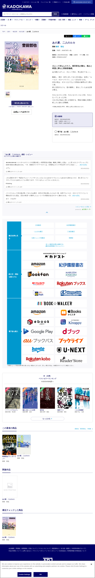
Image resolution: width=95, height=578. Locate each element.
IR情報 (18, 544)
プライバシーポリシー (39, 547)
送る (87, 36)
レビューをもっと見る (82, 206)
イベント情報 (89, 14)
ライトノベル (19, 20)
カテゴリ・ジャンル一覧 (31, 2)
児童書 (44, 20)
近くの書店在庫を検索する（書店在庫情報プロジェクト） (54, 245)
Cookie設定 (62, 547)
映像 (81, 20)
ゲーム (87, 20)
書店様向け (55, 544)
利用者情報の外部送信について (76, 547)
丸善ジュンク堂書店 (38, 238)
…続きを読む (82, 165)
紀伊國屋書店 (71, 225)
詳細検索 (64, 14)
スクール (3, 25)
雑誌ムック (73, 20)
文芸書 (3, 20)
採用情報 (24, 544)
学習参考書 (53, 20)
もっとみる (46, 414)
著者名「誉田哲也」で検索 (83, 424)
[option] (9, 485)
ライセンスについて (44, 544)
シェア (78, 36)
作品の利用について (15, 547)
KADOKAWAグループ (78, 544)
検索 (55, 14)
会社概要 (11, 544)
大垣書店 (38, 225)
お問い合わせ (26, 547)
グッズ (92, 20)
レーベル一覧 (46, 2)
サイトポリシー (52, 547)
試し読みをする (21, 103)
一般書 (37, 20)
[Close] (91, 564)
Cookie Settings (24, 574)
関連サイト (57, 2)
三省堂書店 (71, 231)
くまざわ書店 (38, 231)
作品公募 (67, 2)
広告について (32, 544)
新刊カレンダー (76, 14)
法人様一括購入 (65, 544)
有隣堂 (71, 238)
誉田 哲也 (60, 47)
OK (40, 574)
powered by (83, 209)
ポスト (69, 36)
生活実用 (62, 20)
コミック (29, 20)
